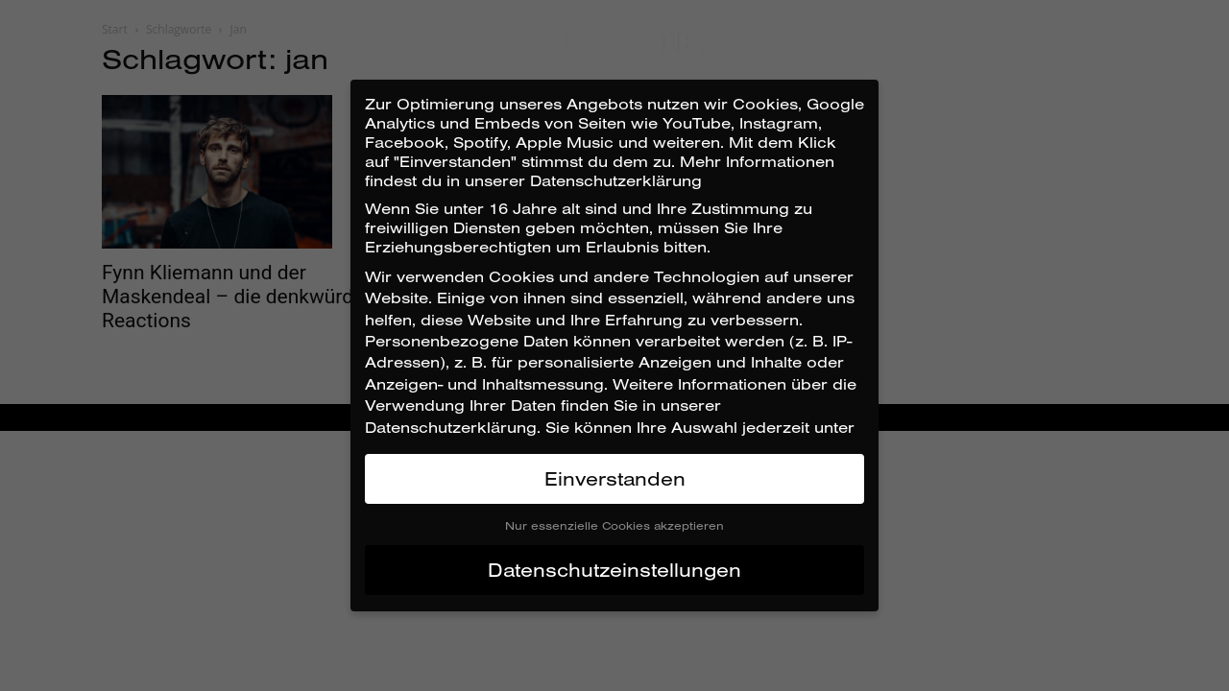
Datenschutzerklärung (451, 427)
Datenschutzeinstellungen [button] (614, 570)
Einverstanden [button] (615, 478)
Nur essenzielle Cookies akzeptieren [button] (614, 525)
